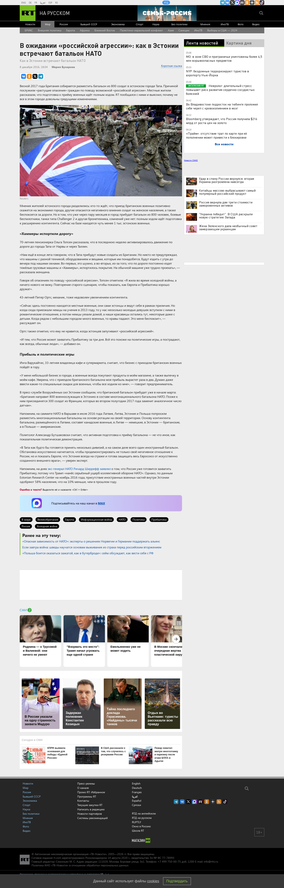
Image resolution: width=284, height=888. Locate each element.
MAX (101, 503)
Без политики (179, 24)
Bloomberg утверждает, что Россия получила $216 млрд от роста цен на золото (221, 121)
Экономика (118, 24)
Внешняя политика (49, 30)
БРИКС (29, 30)
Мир (47, 24)
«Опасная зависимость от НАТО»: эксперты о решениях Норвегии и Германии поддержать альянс (91, 541)
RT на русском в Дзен (252, 2)
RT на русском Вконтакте (227, 2)
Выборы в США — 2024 (222, 30)
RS (56, 2)
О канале (83, 788)
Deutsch (137, 788)
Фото (241, 24)
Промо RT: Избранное (91, 792)
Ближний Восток (104, 30)
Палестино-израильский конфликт (141, 30)
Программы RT (86, 796)
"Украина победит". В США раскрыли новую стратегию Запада (226, 215)
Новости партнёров (89, 813)
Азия (171, 30)
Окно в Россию (141, 826)
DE (30, 2)
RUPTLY (136, 822)
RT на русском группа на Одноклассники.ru (247, 2)
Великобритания (47, 519)
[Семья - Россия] (167, 13)
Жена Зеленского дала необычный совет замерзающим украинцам (228, 227)
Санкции (183, 30)
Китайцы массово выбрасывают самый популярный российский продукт (227, 192)
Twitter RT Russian (232, 2)
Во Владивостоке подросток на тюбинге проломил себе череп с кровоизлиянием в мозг (222, 106)
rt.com (57, 858)
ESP (50, 2)
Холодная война (47, 526)
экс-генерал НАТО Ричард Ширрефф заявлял (79, 469)
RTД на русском (142, 818)
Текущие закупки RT (89, 805)
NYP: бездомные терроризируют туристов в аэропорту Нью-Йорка (217, 73)
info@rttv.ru (211, 861)
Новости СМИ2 (191, 160)
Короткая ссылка (171, 66)
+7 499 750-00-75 (169, 861)
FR (36, 2)
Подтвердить (177, 881)
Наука (155, 24)
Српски (136, 805)
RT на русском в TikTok (262, 2)
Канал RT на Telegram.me (222, 2)
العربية (43, 2)
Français (137, 792)
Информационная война (96, 519)
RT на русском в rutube (242, 2)
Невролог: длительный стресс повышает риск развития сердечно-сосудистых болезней (220, 90)
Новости (30, 24)
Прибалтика (158, 519)
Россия (64, 24)
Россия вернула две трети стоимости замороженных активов (225, 204)
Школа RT (138, 830)
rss (257, 2)
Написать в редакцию (91, 809)
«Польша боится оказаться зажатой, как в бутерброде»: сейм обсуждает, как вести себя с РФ (87, 553)
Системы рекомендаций (92, 818)
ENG (23, 2)
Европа (70, 30)
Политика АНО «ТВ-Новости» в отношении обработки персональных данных (80, 865)
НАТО (122, 519)
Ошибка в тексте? (31, 489)
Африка (85, 30)
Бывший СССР (88, 24)
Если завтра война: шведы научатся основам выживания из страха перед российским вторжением (91, 547)
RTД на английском (144, 813)
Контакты (83, 800)
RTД (166, 2)
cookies (153, 881)
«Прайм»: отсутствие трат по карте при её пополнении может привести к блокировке (216, 135)
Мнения (205, 24)
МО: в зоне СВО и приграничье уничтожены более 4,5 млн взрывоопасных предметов (224, 58)
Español (136, 801)
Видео (256, 24)
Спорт (139, 24)
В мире (26, 519)
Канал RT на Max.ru (237, 2)
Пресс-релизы (86, 783)
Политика (139, 519)
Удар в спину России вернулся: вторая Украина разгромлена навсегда (226, 180)
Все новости (224, 144)
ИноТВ (225, 24)
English (136, 784)
